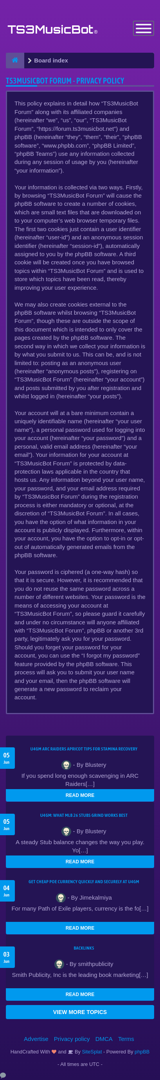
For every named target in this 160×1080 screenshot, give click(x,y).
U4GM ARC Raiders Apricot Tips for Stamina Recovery (84, 749)
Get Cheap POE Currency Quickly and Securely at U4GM (84, 881)
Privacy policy (72, 1038)
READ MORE (80, 795)
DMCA (104, 1038)
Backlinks (84, 948)
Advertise (36, 1038)
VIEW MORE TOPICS (80, 1012)
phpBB (142, 1052)
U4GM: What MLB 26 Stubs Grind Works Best (84, 815)
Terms (126, 1038)
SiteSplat (91, 1052)
